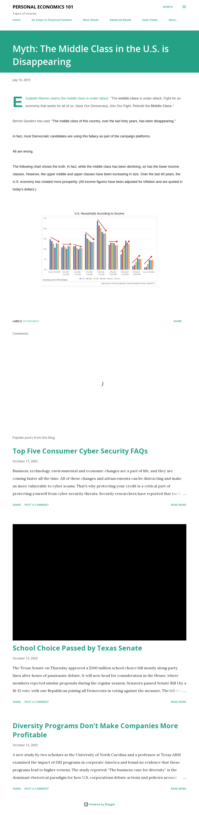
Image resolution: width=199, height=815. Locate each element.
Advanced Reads (120, 20)
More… (173, 20)
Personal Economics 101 (43, 7)
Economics (31, 321)
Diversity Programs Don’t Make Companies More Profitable (95, 730)
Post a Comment (37, 505)
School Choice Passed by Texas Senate (77, 648)
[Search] (168, 7)
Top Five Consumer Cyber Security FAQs (80, 451)
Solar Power (150, 20)
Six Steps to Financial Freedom (52, 20)
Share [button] (178, 321)
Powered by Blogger (99, 804)
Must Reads (91, 20)
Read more (178, 505)
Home (16, 20)
